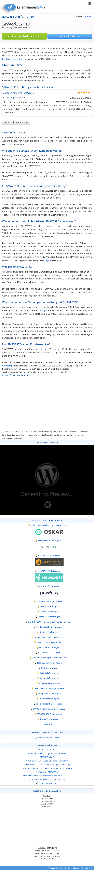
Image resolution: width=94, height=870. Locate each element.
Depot (47, 260)
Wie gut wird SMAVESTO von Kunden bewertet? (48, 760)
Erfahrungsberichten (12, 58)
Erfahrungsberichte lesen (69, 36)
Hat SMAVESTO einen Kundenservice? (48, 779)
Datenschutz (78, 868)
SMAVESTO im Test (48, 757)
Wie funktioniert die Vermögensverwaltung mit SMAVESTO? (48, 775)
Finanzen (88, 16)
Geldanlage (8, 365)
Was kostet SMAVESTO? (48, 772)
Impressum (89, 868)
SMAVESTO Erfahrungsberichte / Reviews (48, 753)
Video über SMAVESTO (48, 783)
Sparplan (44, 310)
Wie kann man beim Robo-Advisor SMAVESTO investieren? (48, 768)
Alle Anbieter (47, 724)
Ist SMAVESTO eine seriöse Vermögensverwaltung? (48, 764)
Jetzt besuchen (24, 36)
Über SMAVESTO (48, 749)
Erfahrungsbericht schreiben (16, 122)
